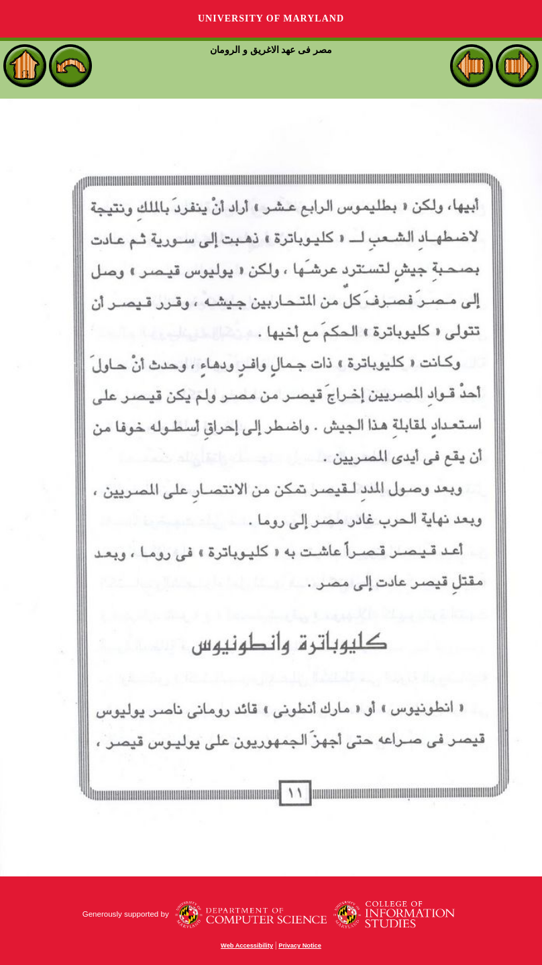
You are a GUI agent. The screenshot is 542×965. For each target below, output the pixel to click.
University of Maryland (271, 18)
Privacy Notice (299, 945)
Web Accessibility (247, 945)
